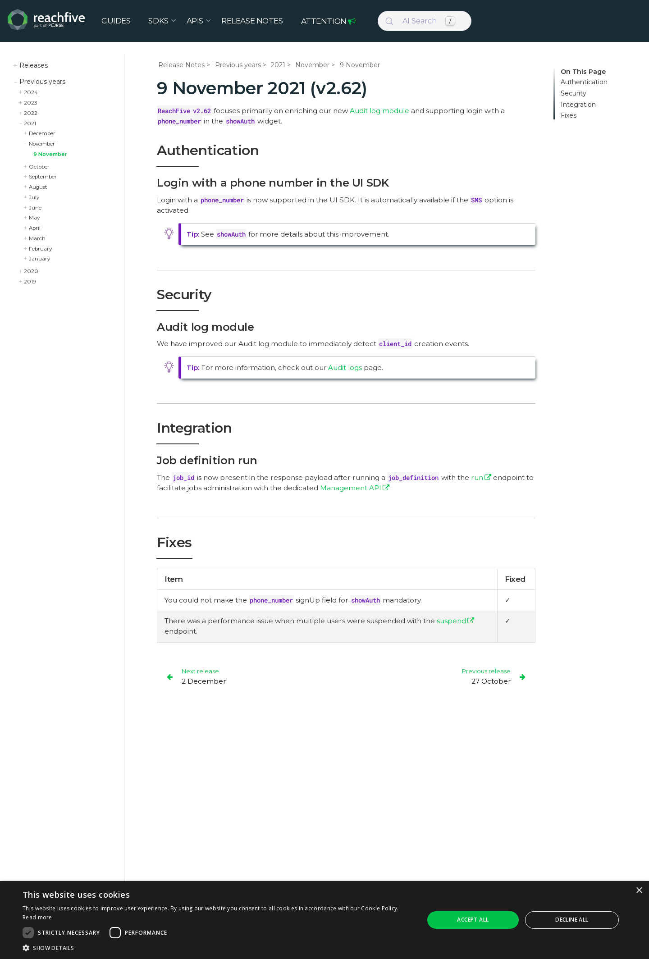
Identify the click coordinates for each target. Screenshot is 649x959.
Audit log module (379, 110)
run (477, 477)
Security (573, 93)
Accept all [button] (473, 919)
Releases (33, 65)
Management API (350, 488)
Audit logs (345, 367)
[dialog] (324, 920)
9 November (50, 154)
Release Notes (181, 65)
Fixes (568, 115)
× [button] (638, 890)
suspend (451, 620)
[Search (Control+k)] (424, 22)
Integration (578, 105)
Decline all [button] (571, 919)
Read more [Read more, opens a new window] (37, 917)
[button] (217, 947)
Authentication (584, 82)
